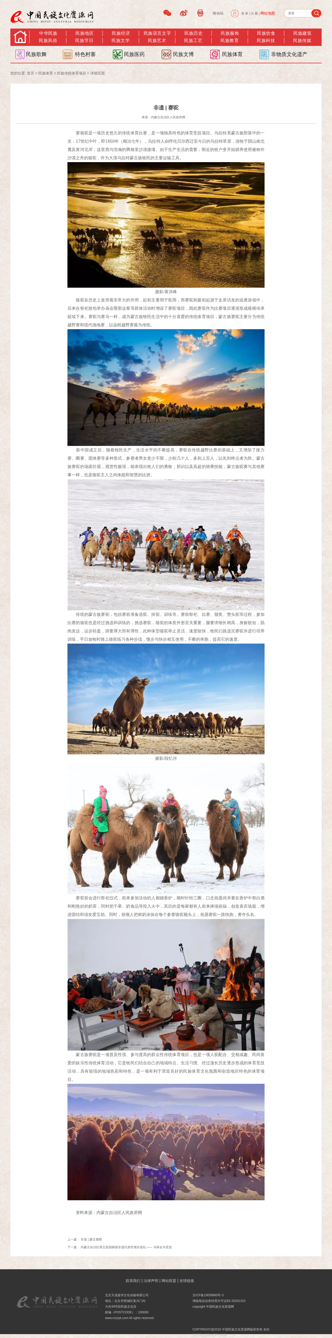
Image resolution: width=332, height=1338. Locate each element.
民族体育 (232, 54)
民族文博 (183, 54)
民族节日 (84, 40)
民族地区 (84, 33)
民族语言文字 (157, 33)
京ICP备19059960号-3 (208, 1295)
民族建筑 (302, 33)
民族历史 (193, 33)
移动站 (218, 13)
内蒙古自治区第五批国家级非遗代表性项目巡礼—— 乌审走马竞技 (126, 1247)
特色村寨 (85, 54)
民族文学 (121, 40)
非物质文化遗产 (289, 54)
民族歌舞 (36, 54)
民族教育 (229, 40)
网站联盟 (169, 1281)
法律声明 (151, 1281)
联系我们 (133, 1281)
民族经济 (121, 33)
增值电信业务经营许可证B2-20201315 (218, 1301)
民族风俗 (48, 40)
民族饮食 (266, 33)
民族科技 (266, 40)
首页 (30, 73)
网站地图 (267, 13)
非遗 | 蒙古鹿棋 (91, 1239)
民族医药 (134, 54)
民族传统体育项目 (71, 73)
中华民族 (48, 33)
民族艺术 (157, 40)
